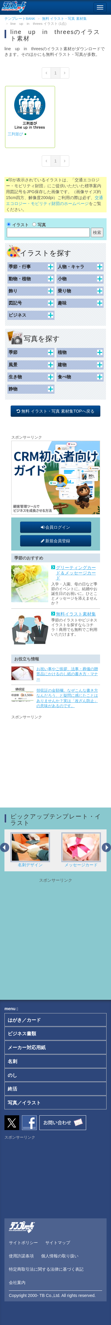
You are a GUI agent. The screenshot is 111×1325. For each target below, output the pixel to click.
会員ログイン (55, 527)
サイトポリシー (23, 1242)
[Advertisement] (55, 757)
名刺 (12, 1061)
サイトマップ (57, 1242)
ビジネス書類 (22, 1033)
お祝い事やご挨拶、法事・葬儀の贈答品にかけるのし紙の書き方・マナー (67, 674)
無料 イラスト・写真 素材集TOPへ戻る (56, 411)
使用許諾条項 (21, 1256)
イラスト (20, 224)
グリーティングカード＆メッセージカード (76, 572)
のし (12, 1075)
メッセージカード (81, 849)
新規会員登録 (55, 540)
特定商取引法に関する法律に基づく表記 (46, 1269)
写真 (42, 224)
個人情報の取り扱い (59, 1256)
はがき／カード (24, 1020)
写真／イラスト (24, 1102)
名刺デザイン (30, 849)
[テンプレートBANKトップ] (13, 6)
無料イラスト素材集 (76, 614)
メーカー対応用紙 (27, 1047)
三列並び (15, 134)
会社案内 (17, 1282)
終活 (12, 1088)
